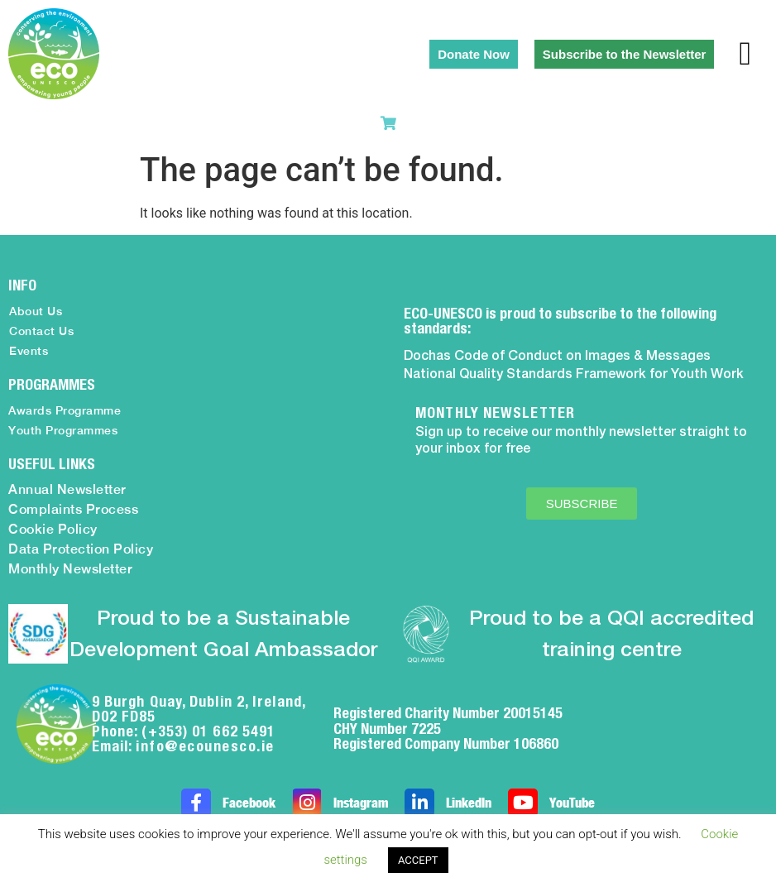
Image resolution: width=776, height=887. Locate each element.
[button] (744, 54)
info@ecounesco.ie (205, 746)
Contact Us (41, 331)
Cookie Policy (53, 529)
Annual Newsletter (67, 489)
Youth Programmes (62, 430)
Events (28, 350)
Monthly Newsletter (70, 569)
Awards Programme (64, 410)
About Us (35, 311)
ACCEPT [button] (418, 860)
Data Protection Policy (80, 549)
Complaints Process (73, 509)
